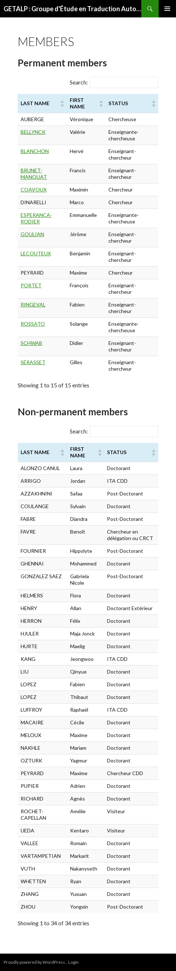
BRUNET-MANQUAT (34, 173)
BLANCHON (35, 151)
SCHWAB (31, 343)
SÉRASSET (33, 362)
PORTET (31, 285)
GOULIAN (32, 234)
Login (73, 962)
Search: (79, 82)
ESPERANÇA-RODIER (36, 218)
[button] (62, 103)
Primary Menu (167, 8)
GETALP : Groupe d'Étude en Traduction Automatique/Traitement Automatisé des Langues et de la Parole (72, 9)
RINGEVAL (33, 304)
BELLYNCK (33, 132)
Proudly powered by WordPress (35, 962)
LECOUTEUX (36, 253)
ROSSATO (33, 324)
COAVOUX (34, 189)
